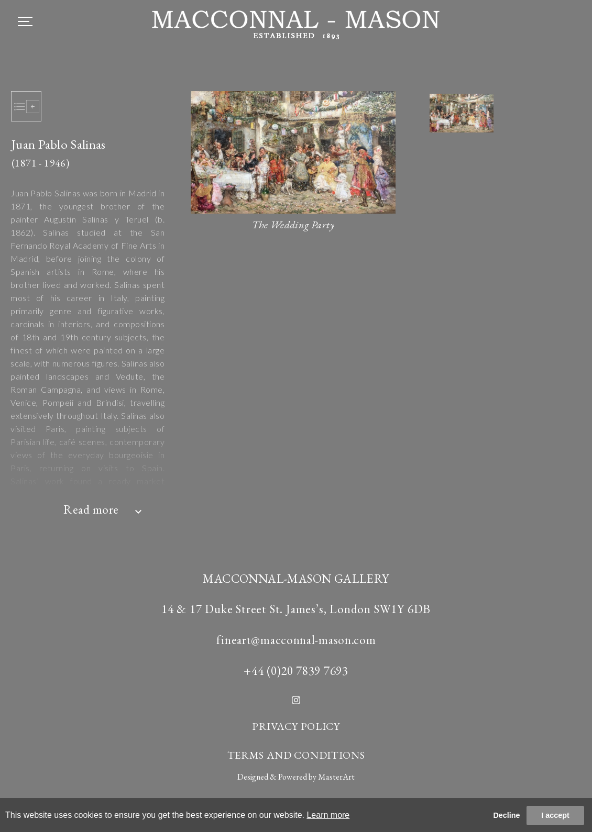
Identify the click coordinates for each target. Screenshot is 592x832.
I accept (555, 815)
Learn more (327, 815)
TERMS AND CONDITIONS (296, 755)
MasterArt (336, 776)
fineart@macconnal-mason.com (296, 640)
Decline (506, 815)
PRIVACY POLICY (296, 726)
